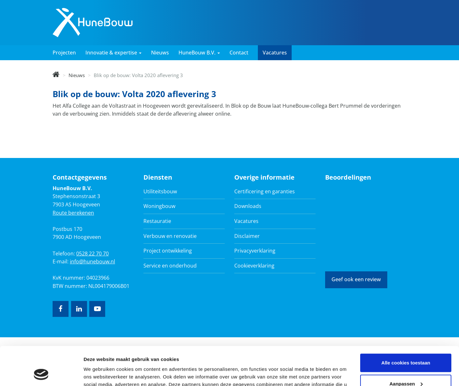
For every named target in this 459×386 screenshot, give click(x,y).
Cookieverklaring (254, 265)
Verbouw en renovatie (170, 235)
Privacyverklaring (254, 250)
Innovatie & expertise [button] (113, 52)
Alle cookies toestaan (405, 326)
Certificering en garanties (264, 191)
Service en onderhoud (170, 265)
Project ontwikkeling (167, 250)
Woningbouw (159, 206)
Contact (238, 52)
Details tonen (99, 373)
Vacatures (275, 52)
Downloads (247, 206)
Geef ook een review (356, 279)
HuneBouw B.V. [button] (199, 52)
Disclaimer (247, 235)
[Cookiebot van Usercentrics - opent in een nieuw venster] (41, 373)
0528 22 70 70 (92, 253)
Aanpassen (406, 347)
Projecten (64, 52)
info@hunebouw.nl (92, 261)
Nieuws (160, 52)
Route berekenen (73, 212)
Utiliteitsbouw (160, 191)
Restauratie (157, 221)
